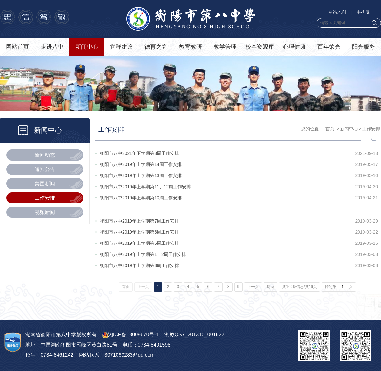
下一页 (253, 287)
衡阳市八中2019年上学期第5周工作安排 (139, 243)
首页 (329, 128)
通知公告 (45, 169)
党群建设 (121, 47)
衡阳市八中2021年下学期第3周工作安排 (139, 153)
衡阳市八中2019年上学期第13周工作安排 (141, 175)
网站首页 (17, 47)
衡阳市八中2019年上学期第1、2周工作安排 (143, 254)
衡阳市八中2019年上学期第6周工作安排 (139, 232)
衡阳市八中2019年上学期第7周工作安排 (139, 220)
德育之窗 (155, 47)
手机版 (363, 12)
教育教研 (190, 47)
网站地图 (337, 12)
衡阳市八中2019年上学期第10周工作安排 (141, 197)
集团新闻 (45, 183)
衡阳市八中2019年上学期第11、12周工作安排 (145, 186)
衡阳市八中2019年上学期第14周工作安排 (141, 164)
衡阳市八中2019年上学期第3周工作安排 (139, 265)
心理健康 (294, 47)
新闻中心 (86, 47)
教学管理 (225, 47)
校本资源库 (259, 47)
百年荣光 (329, 47)
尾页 (270, 287)
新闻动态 (45, 155)
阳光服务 (363, 47)
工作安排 (45, 198)
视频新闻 (45, 212)
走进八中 (52, 47)
